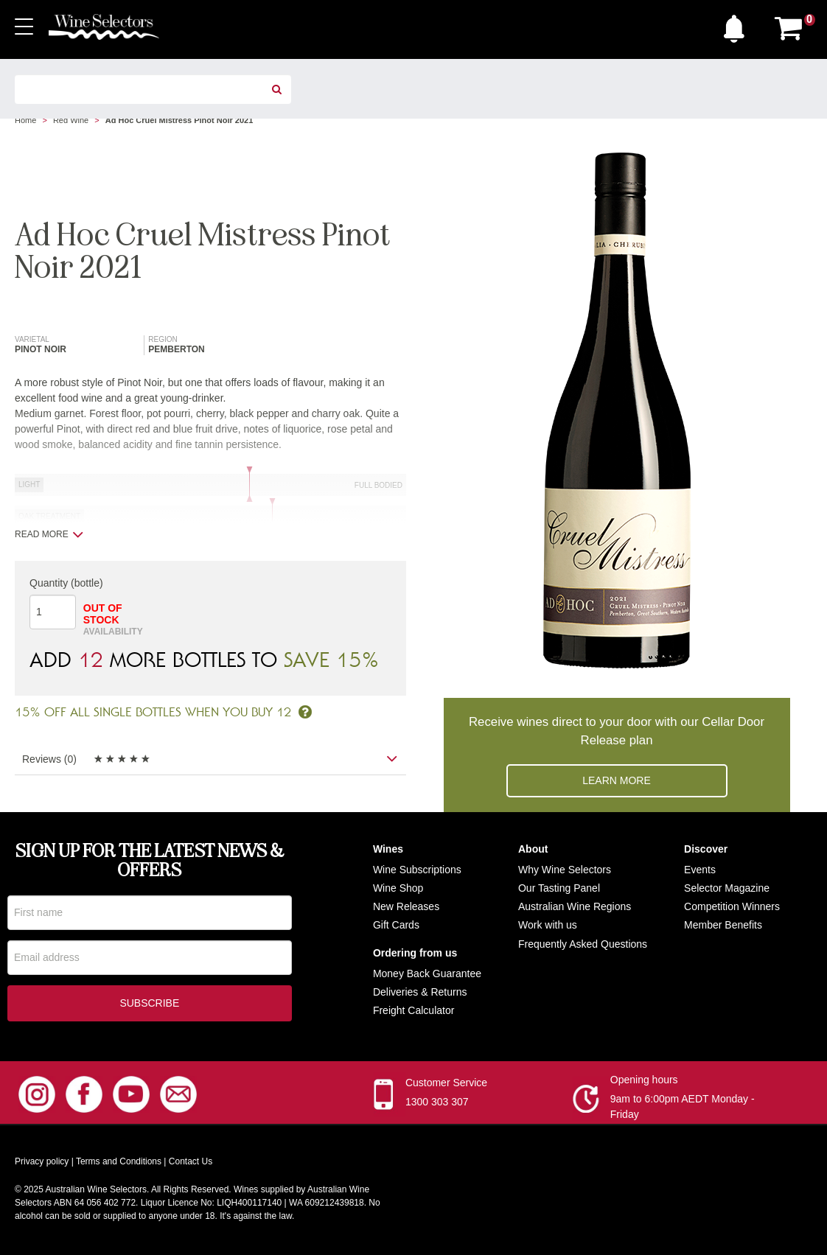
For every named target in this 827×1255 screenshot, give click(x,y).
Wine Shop (398, 888)
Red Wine (70, 120)
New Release (403, 906)
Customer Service (446, 1085)
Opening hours (644, 1082)
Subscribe (149, 1006)
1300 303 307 (437, 1105)
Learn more (616, 780)
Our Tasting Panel (559, 888)
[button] (738, 25)
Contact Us (190, 1164)
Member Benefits (723, 925)
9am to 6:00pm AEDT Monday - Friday (682, 1109)
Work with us (547, 925)
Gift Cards (396, 925)
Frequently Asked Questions (582, 944)
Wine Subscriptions (417, 869)
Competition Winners (732, 906)
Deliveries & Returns (420, 992)
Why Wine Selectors (564, 869)
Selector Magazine (727, 888)
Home (25, 120)
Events (700, 869)
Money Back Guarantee (427, 973)
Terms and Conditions (118, 1164)
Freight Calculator (414, 1010)
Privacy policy (42, 1164)
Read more (49, 534)
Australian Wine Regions (574, 906)
